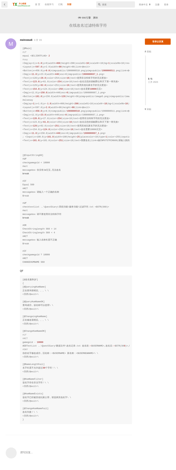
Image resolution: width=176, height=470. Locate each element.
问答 (69, 4)
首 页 (37, 4)
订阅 (60, 4)
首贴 (148, 51)
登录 (166, 4)
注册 (157, 4)
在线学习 (49, 4)
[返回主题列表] (4, 4)
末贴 (148, 109)
